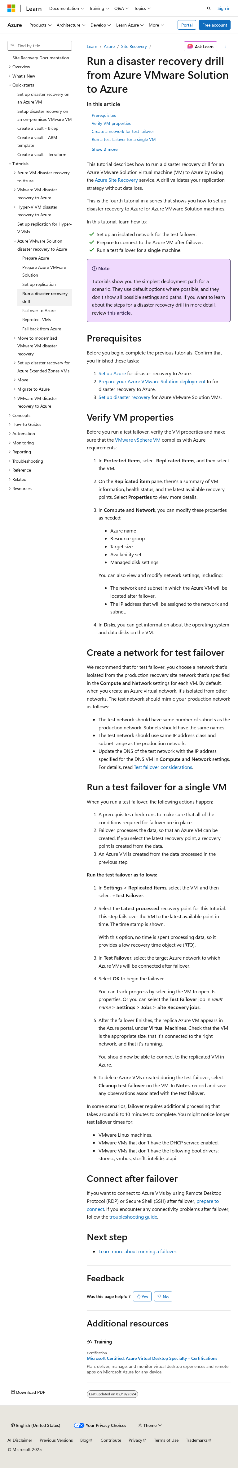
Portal (187, 25)
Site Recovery (134, 46)
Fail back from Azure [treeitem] (41, 329)
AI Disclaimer (19, 1440)
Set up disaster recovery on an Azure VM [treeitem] (43, 98)
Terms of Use (166, 1440)
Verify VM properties (111, 123)
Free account (214, 25)
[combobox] (39, 46)
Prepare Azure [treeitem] (35, 258)
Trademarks (197, 1440)
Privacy (135, 1440)
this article (119, 312)
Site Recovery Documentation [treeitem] (40, 58)
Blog (84, 1440)
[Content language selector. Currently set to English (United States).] (35, 1425)
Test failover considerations (163, 767)
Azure (109, 46)
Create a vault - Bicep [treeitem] (37, 128)
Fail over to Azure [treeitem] (38, 310)
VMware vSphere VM (138, 439)
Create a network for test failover (123, 131)
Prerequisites (104, 115)
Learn (92, 46)
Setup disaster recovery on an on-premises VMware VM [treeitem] (44, 115)
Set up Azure (112, 373)
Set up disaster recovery (124, 397)
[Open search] (209, 8)
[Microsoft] (11, 8)
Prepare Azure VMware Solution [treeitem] (44, 271)
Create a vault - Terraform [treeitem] (41, 154)
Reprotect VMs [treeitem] (36, 319)
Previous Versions (56, 1440)
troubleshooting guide (133, 1216)
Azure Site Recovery (116, 179)
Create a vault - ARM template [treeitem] (37, 141)
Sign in (224, 8)
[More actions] (225, 46)
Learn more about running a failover (137, 1251)
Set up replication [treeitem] (39, 284)
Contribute (111, 1440)
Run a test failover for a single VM (124, 139)
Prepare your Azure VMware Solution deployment (152, 381)
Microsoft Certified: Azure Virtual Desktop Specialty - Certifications (152, 1358)
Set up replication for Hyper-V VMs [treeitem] (44, 228)
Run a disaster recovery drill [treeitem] (45, 297)
